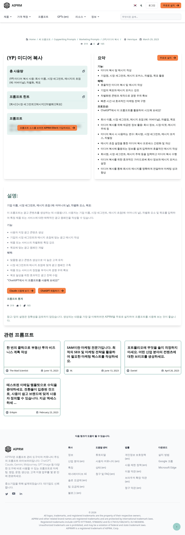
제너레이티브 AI (77, 474)
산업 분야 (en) (76, 461)
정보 (95, 16)
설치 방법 (163, 455)
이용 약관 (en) (133, 471)
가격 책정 (24, 16)
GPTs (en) (62, 16)
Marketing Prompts (89, 39)
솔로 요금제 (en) (77, 480)
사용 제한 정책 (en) (136, 465)
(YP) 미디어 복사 (111, 39)
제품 (8, 16)
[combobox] (151, 17)
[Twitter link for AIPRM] (6, 494)
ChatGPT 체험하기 (52, 290)
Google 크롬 (165, 461)
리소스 (80, 16)
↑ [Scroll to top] (177, 527)
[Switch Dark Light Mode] (141, 5)
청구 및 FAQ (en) (105, 474)
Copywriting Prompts (65, 39)
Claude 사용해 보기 (22, 290)
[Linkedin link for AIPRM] (22, 494)
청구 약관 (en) (133, 488)
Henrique (132, 39)
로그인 (152, 5)
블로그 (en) (74, 493)
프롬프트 (43, 16)
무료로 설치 (171, 5)
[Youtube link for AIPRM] (14, 494)
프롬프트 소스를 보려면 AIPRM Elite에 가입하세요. (47, 127)
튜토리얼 (101, 455)
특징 (70, 467)
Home (32, 39)
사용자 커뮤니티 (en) (107, 461)
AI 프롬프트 (45, 39)
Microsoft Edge (167, 467)
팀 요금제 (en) (76, 486)
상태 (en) (101, 467)
